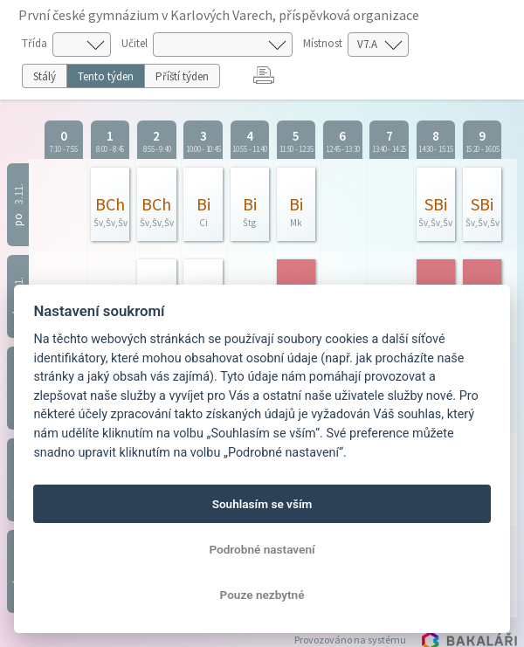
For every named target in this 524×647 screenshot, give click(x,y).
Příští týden (182, 76)
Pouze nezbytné (262, 595)
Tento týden (106, 76)
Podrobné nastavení (261, 549)
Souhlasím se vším (262, 504)
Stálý (44, 76)
